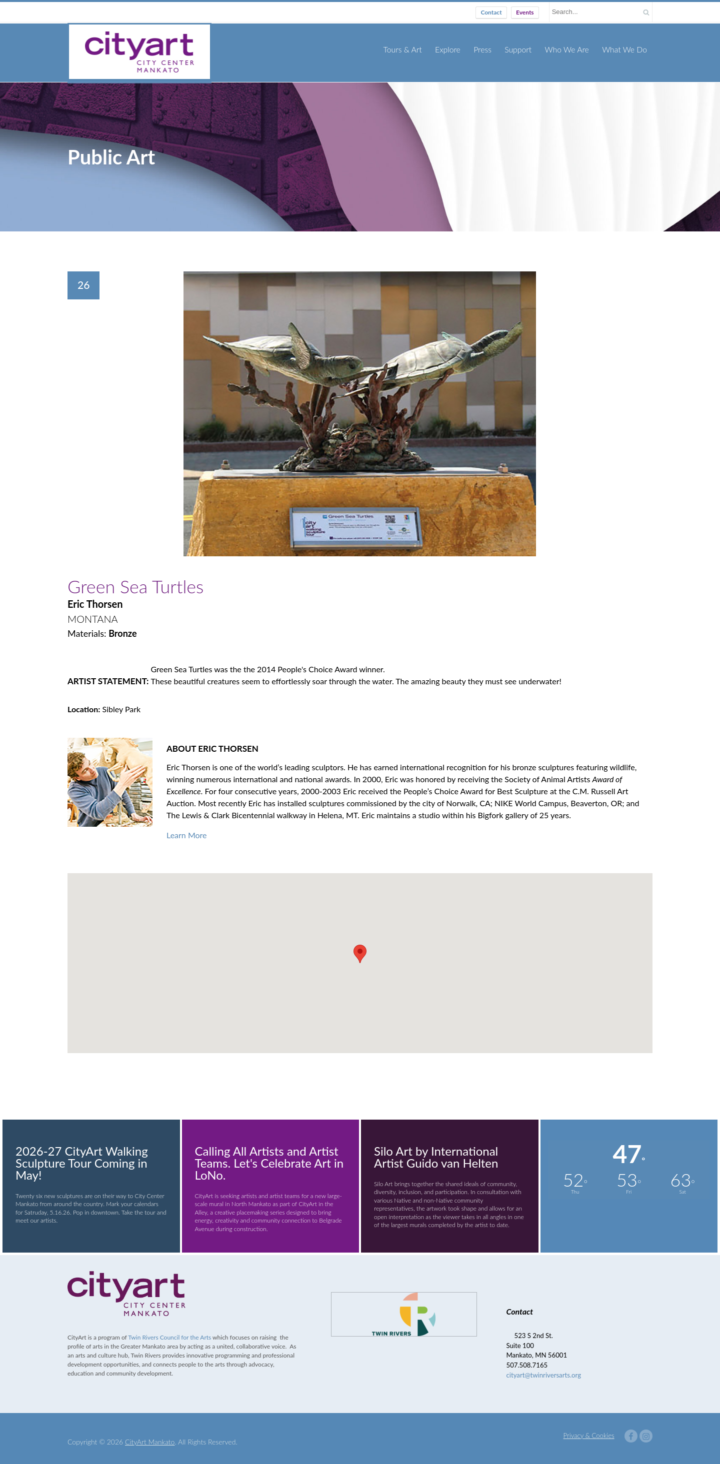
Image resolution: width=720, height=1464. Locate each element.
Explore (454, 48)
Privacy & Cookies (589, 1429)
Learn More (186, 828)
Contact (491, 12)
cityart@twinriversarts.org (544, 1368)
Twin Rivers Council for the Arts (169, 1330)
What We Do (625, 48)
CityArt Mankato (149, 1435)
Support (523, 48)
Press (488, 48)
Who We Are (570, 48)
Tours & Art (410, 48)
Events (525, 12)
